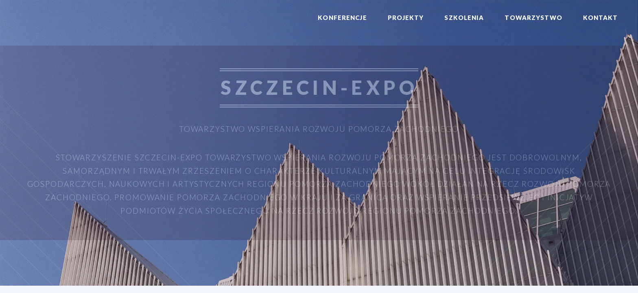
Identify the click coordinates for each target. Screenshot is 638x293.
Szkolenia (464, 17)
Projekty (406, 17)
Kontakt (600, 17)
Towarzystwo (533, 17)
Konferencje (342, 17)
